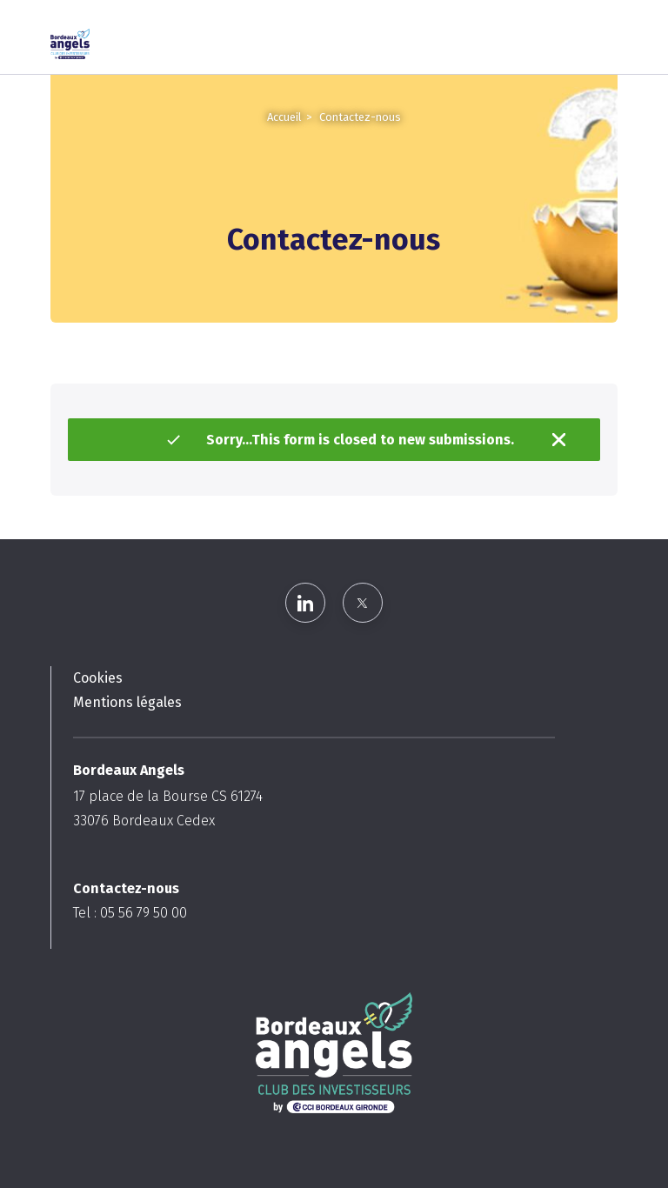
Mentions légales (127, 702)
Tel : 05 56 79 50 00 (130, 912)
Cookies (98, 678)
